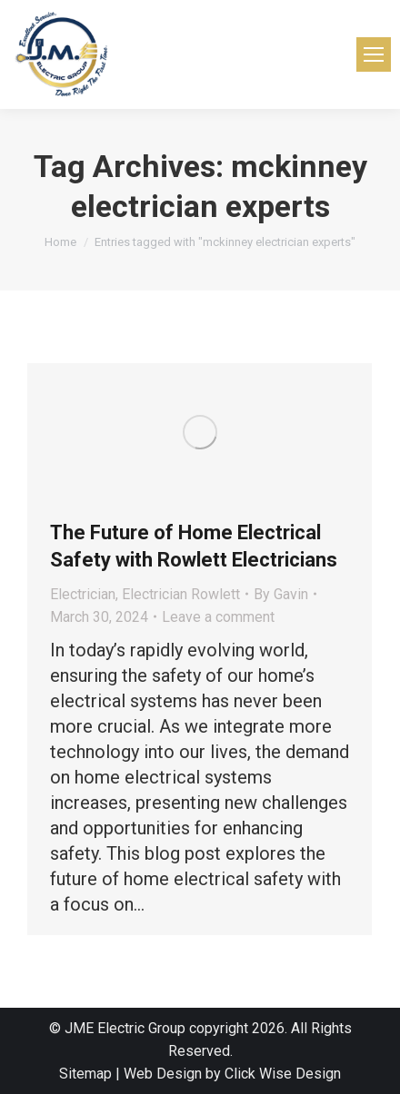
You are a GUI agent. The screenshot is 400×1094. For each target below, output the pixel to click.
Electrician (82, 594)
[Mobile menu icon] (373, 54)
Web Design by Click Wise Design (232, 1073)
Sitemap (85, 1073)
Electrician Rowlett (181, 594)
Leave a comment (218, 617)
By (281, 594)
